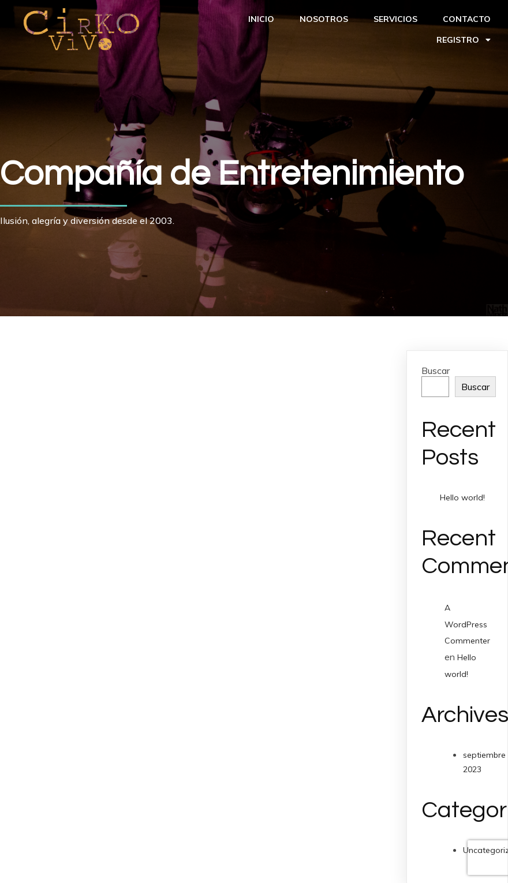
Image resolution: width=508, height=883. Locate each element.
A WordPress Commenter (467, 624)
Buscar (435, 370)
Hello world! (462, 497)
